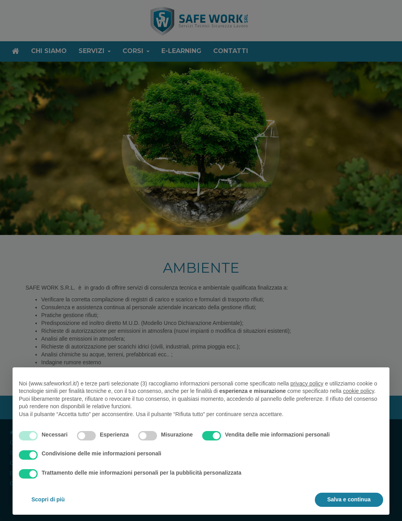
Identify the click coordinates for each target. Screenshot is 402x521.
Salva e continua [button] (349, 499)
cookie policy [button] (358, 391)
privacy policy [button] (307, 383)
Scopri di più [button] (48, 499)
